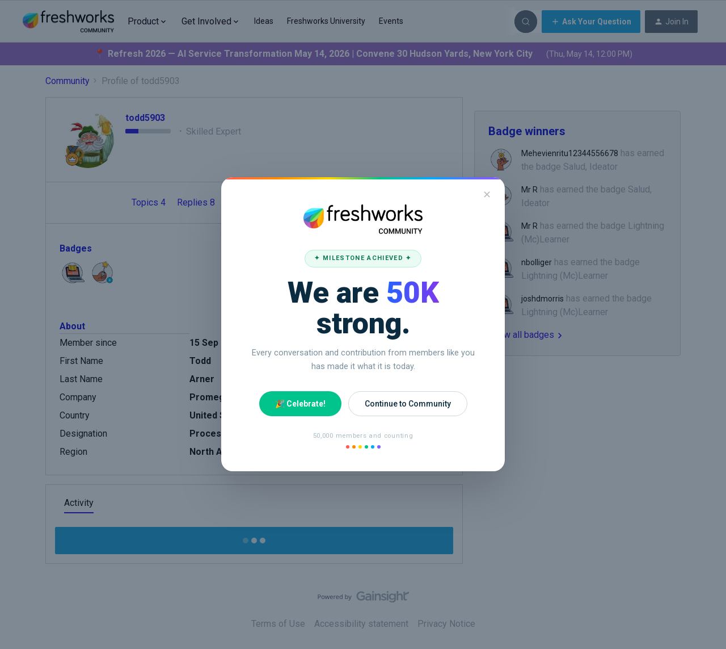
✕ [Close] (487, 194)
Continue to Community (408, 403)
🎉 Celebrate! (300, 403)
